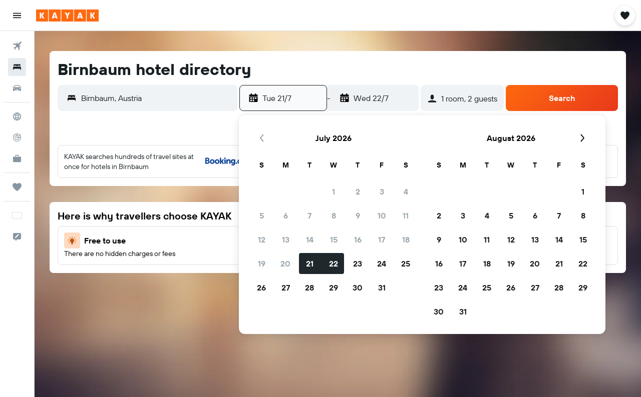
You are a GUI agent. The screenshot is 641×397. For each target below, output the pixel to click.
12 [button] (261, 239)
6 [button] (285, 215)
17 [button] (381, 239)
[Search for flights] (17, 46)
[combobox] (157, 98)
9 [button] (358, 215)
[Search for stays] (17, 67)
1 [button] (333, 191)
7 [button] (309, 215)
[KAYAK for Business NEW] (17, 158)
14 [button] (309, 239)
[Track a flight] (17, 138)
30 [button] (358, 287)
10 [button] (382, 215)
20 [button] (285, 263)
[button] (17, 15)
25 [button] (405, 263)
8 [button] (334, 215)
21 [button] (309, 263)
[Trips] (17, 187)
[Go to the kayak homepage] (67, 16)
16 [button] (358, 239)
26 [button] (261, 287)
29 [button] (333, 287)
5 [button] (261, 215)
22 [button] (333, 263)
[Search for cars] (17, 88)
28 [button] (309, 287)
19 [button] (261, 263)
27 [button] (285, 287)
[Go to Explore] (17, 116)
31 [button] (382, 287)
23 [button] (357, 263)
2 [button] (358, 191)
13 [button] (285, 239)
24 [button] (381, 263)
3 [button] (382, 191)
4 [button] (406, 191)
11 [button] (406, 215)
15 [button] (334, 239)
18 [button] (406, 239)
